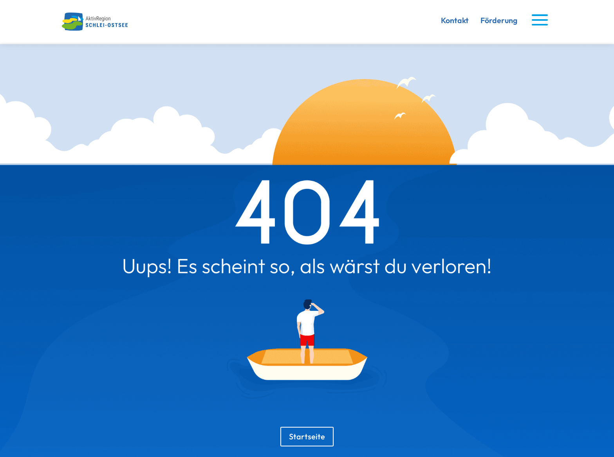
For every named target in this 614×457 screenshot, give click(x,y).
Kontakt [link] (455, 20)
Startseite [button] (307, 436)
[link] (97, 29)
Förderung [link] (498, 20)
